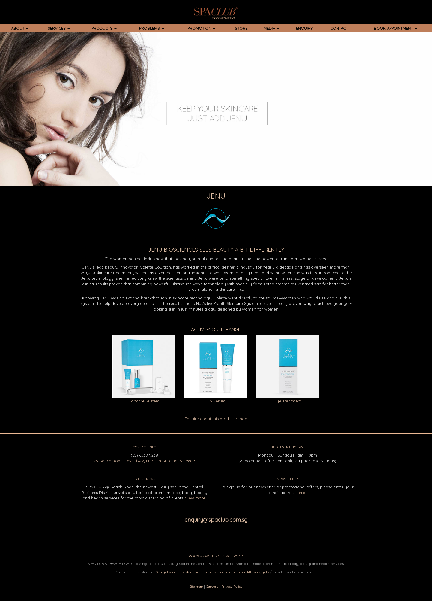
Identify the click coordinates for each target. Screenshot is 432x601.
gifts (265, 572)
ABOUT (19, 28)
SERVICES (59, 28)
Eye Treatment (288, 401)
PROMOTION (201, 28)
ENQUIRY (304, 28)
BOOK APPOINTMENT (395, 28)
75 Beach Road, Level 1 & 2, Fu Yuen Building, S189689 (144, 460)
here (300, 492)
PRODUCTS (104, 28)
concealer (225, 572)
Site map (196, 586)
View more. (195, 498)
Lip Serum (216, 401)
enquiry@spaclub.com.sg (216, 519)
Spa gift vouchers (170, 572)
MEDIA (271, 28)
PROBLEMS (151, 28)
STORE (241, 28)
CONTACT (339, 28)
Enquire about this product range (216, 418)
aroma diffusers (247, 572)
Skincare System (144, 401)
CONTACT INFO (144, 447)
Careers (212, 586)
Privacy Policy (232, 586)
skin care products (200, 572)
